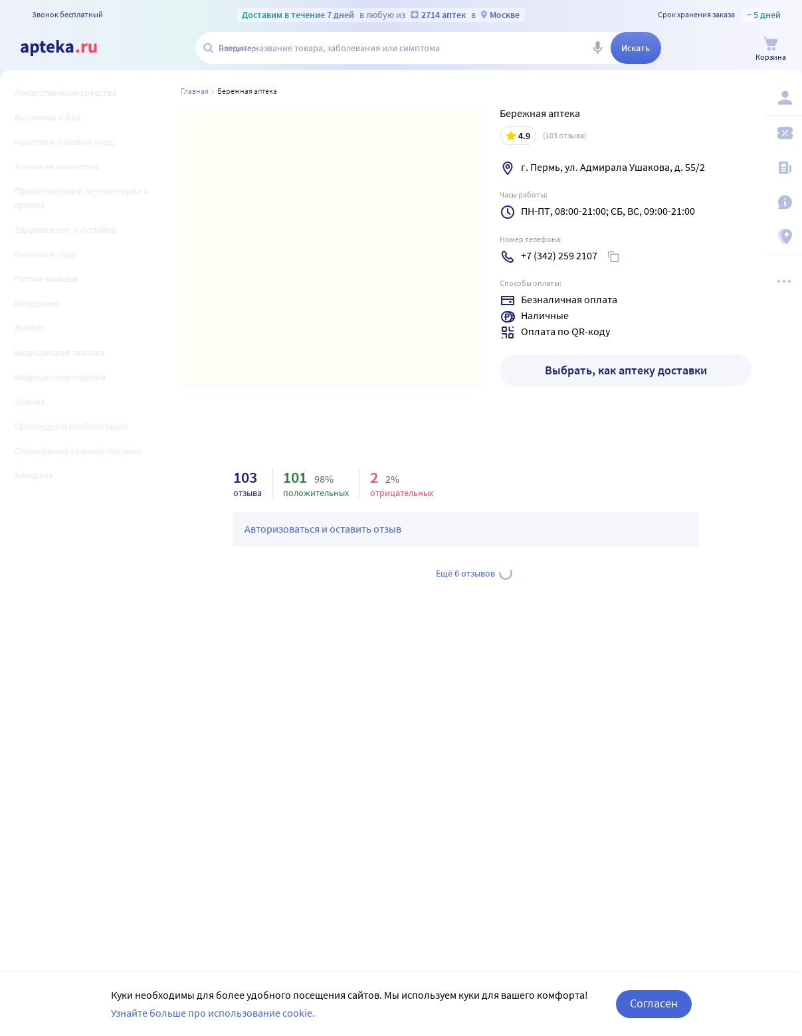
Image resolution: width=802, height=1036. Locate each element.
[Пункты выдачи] (783, 236)
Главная (195, 91)
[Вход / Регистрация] (783, 97)
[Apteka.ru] (58, 48)
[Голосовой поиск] (597, 48)
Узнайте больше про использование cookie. (213, 1022)
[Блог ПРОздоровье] (783, 167)
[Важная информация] (783, 202)
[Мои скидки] (783, 133)
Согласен (654, 1013)
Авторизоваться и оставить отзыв (323, 528)
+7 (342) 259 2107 (559, 255)
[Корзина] (770, 49)
